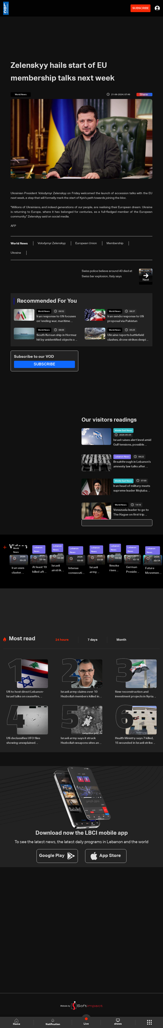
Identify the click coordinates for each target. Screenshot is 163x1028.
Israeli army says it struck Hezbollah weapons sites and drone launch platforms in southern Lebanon (81, 739)
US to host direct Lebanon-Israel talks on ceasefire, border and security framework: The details (25, 693)
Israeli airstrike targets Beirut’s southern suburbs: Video (58, 568)
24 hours (61, 639)
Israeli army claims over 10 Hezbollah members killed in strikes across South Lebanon (81, 693)
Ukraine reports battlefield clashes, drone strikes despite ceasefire (128, 338)
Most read (22, 638)
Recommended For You (47, 301)
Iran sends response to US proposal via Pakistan (125, 319)
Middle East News (123, 430)
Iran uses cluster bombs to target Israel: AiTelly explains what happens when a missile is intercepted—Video (20, 570)
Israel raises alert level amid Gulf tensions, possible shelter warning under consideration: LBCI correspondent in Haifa (132, 442)
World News (44, 311)
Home (17, 1022)
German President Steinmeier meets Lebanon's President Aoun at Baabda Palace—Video (133, 569)
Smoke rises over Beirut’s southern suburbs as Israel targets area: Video (115, 568)
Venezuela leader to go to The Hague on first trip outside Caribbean (131, 512)
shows (117, 1022)
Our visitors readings (109, 420)
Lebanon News (122, 456)
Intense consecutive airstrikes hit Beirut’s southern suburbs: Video (76, 570)
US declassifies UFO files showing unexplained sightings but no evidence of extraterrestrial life (25, 739)
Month (119, 639)
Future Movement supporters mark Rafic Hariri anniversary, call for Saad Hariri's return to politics (153, 570)
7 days (91, 639)
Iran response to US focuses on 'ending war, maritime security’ (56, 319)
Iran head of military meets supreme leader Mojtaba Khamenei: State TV (131, 488)
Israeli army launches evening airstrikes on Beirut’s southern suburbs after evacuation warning (97, 570)
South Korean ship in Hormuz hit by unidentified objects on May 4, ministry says (56, 338)
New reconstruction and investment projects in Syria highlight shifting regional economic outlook (134, 693)
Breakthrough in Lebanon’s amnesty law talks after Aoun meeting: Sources (132, 464)
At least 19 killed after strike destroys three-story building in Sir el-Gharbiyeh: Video (39, 569)
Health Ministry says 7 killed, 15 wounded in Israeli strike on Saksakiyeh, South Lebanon (134, 739)
